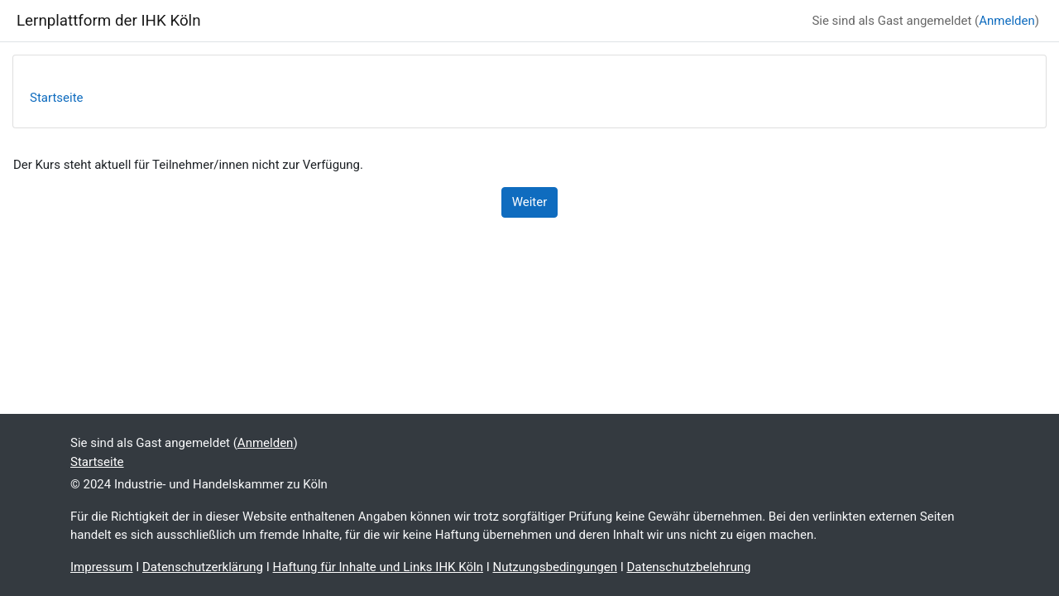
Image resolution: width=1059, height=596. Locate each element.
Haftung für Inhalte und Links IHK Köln (378, 567)
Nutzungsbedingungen (554, 567)
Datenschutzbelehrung (688, 567)
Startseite (57, 97)
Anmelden (1007, 20)
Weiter (530, 202)
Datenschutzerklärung (202, 567)
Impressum (101, 567)
